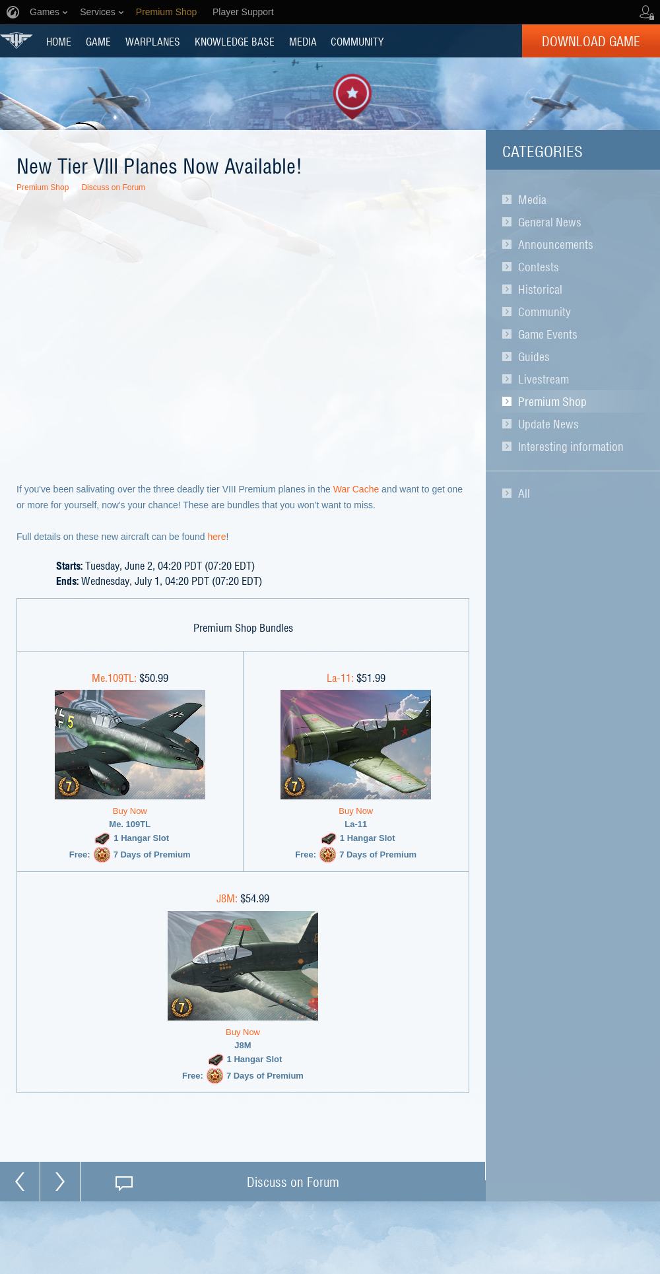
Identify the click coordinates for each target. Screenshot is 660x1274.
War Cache (356, 489)
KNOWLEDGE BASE (235, 41)
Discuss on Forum (113, 187)
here (217, 536)
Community (544, 311)
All (524, 493)
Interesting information (571, 446)
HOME (58, 41)
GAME (98, 41)
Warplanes (152, 41)
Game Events (548, 334)
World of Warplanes (16, 40)
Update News (548, 424)
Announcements (555, 244)
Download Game (591, 41)
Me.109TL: (114, 677)
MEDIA (303, 41)
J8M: (227, 898)
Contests (538, 266)
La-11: (340, 677)
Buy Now (130, 811)
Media (532, 199)
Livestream (543, 379)
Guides (534, 356)
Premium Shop (552, 401)
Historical (540, 289)
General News (549, 222)
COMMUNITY (357, 41)
